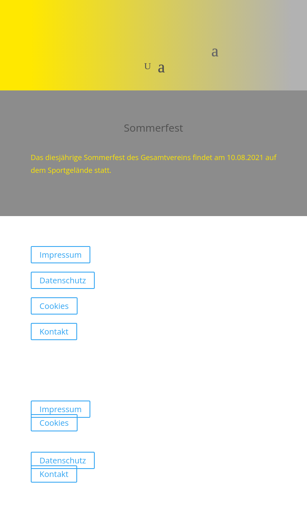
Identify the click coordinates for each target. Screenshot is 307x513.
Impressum (61, 254)
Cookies (54, 306)
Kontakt (54, 331)
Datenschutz (63, 280)
